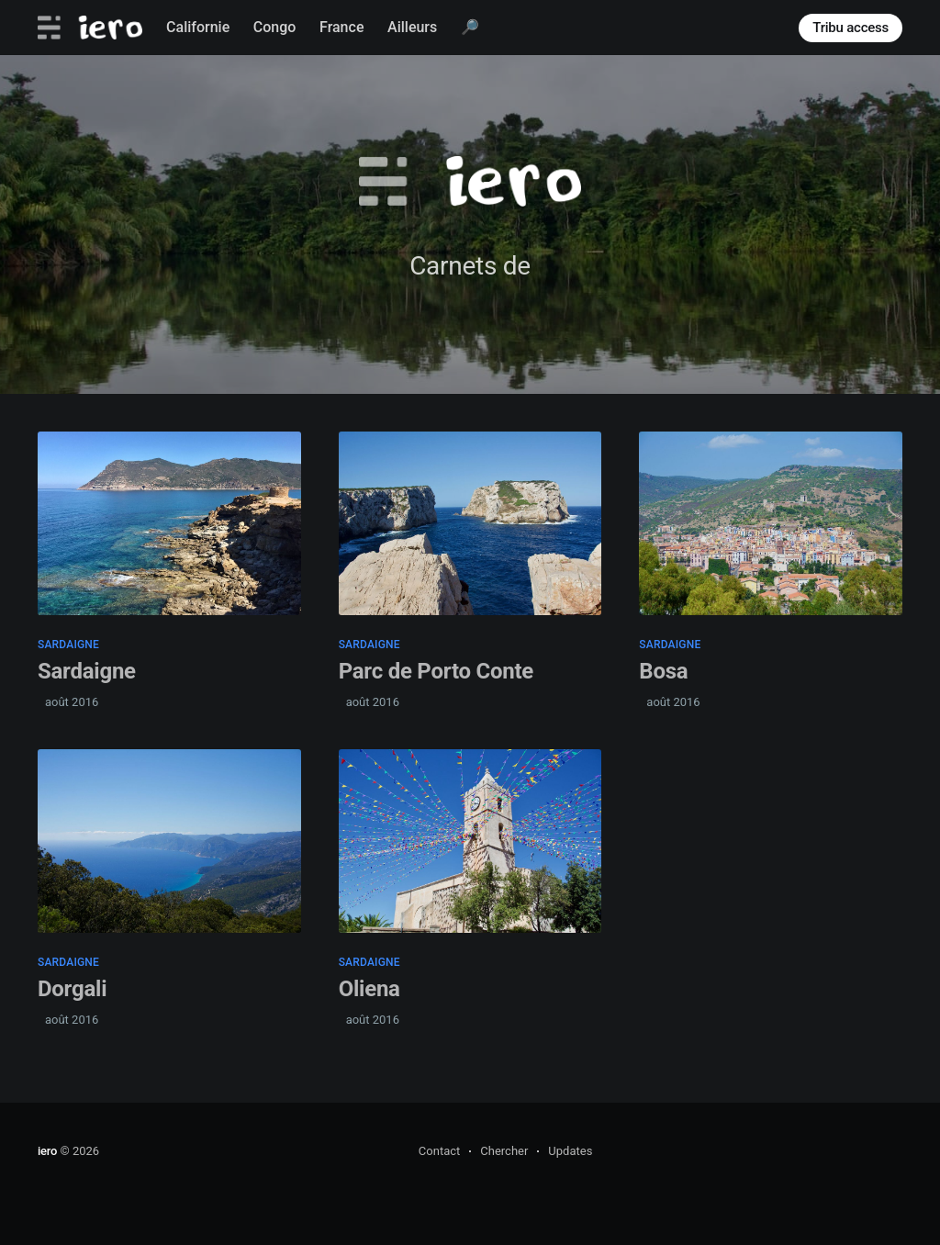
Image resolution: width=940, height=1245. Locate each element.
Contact (439, 1151)
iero (47, 1151)
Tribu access (850, 27)
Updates (570, 1151)
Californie (197, 27)
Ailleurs (412, 27)
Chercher (504, 1151)
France (341, 27)
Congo (275, 27)
